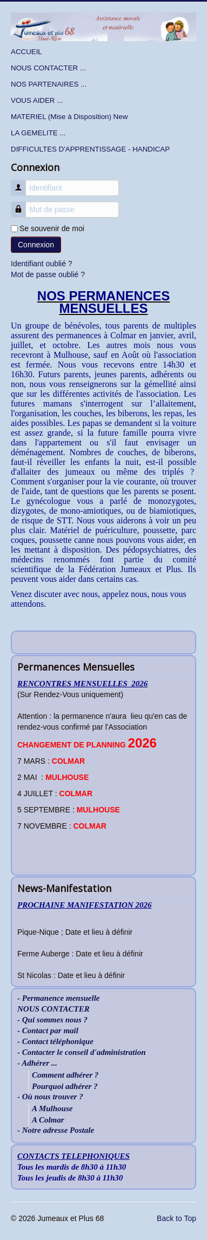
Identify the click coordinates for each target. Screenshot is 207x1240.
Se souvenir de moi (51, 228)
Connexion (36, 244)
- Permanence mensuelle (58, 998)
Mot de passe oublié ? (48, 274)
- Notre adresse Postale (55, 1130)
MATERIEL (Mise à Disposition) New (69, 117)
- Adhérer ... (37, 1063)
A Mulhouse (52, 1108)
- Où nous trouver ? (50, 1097)
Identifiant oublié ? (41, 263)
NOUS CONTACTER (53, 1009)
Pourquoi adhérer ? (65, 1086)
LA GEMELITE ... (38, 133)
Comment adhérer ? (65, 1075)
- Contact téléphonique (55, 1042)
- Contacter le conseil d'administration (81, 1052)
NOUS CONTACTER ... (48, 68)
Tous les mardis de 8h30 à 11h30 (71, 1167)
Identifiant (22, 182)
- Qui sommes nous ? (52, 1020)
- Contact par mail (47, 1031)
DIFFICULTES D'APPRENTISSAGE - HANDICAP (90, 149)
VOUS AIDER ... (37, 100)
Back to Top (176, 1218)
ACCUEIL (26, 52)
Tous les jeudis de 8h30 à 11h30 (70, 1177)
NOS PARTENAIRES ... (48, 84)
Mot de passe (22, 204)
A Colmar (48, 1120)
